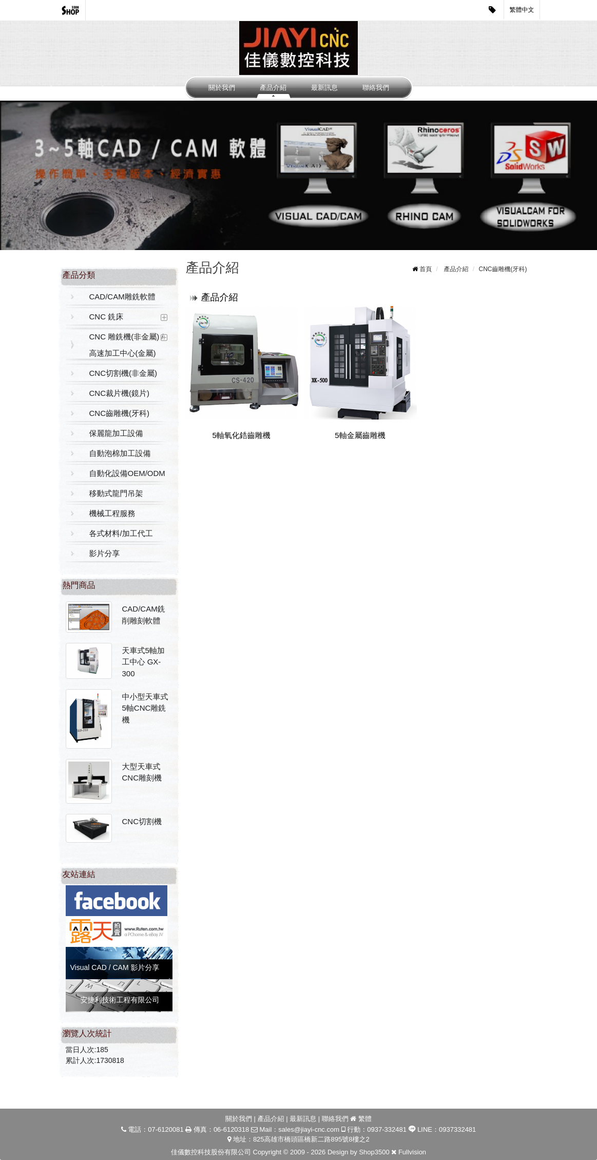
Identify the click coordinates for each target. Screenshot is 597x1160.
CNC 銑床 (106, 316)
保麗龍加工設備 (116, 433)
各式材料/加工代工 (121, 533)
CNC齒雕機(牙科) (119, 413)
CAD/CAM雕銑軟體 (122, 296)
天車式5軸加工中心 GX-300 (143, 662)
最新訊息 (324, 87)
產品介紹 (273, 87)
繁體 (365, 1119)
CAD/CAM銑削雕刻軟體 (143, 614)
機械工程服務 (112, 513)
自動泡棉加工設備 (120, 453)
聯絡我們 (375, 87)
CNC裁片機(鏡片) (119, 393)
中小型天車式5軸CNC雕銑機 (145, 708)
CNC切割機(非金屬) (123, 373)
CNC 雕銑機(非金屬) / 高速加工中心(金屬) (126, 344)
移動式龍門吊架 (116, 493)
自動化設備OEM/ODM (127, 473)
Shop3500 (374, 1152)
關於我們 (221, 87)
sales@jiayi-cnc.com (308, 1129)
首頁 (425, 269)
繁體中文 (522, 9)
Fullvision (412, 1152)
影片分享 (104, 553)
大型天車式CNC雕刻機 (142, 772)
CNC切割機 (142, 821)
